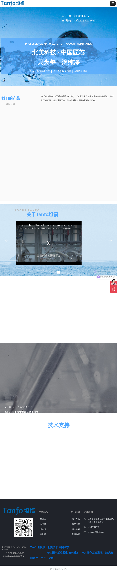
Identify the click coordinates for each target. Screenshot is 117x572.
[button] (113, 3)
